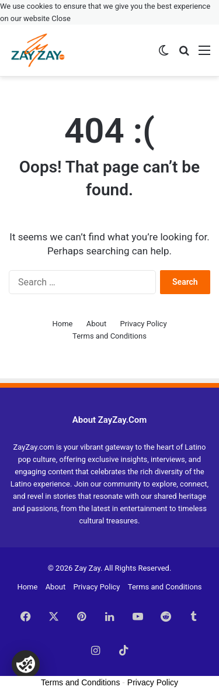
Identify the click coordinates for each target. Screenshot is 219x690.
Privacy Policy (143, 323)
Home (62, 323)
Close (61, 18)
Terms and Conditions (109, 336)
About (96, 323)
